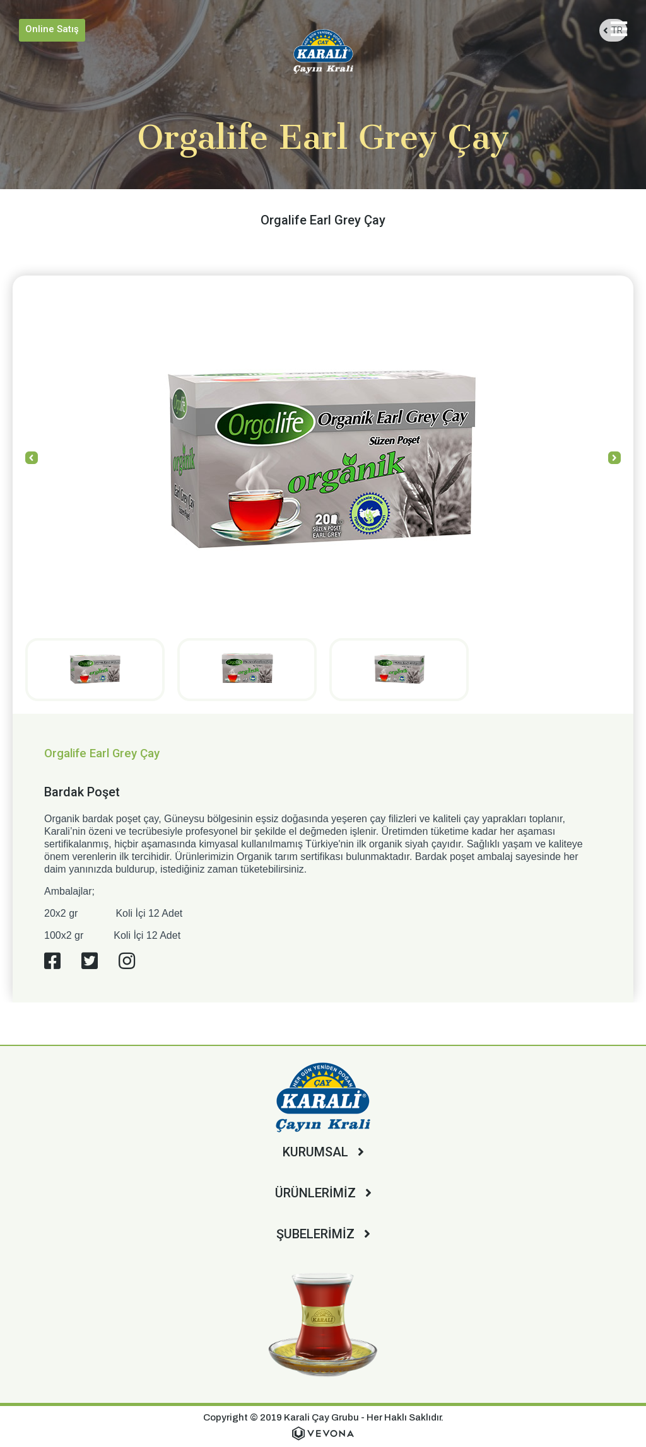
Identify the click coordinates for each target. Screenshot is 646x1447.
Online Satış (52, 29)
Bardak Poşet (82, 791)
